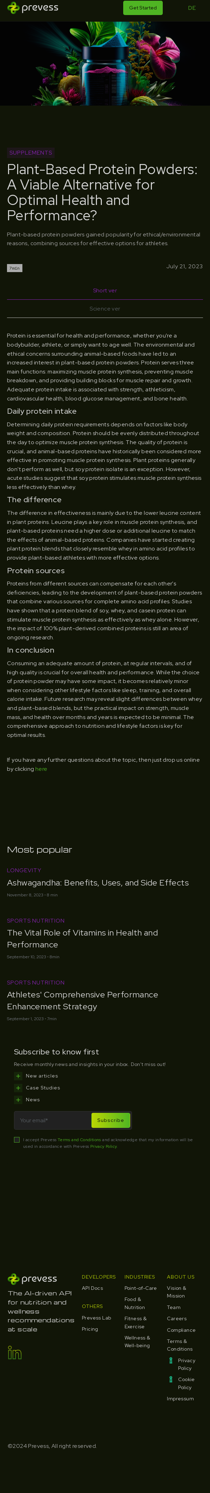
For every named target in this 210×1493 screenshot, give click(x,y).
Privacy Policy (103, 1146)
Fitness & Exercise (136, 1322)
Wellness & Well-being (137, 1342)
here (41, 769)
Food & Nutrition (135, 1303)
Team (174, 1307)
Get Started (143, 8)
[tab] (105, 290)
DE (192, 8)
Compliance (181, 1330)
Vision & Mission (176, 1292)
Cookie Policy (186, 1383)
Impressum (180, 1398)
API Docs (92, 1288)
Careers (177, 1318)
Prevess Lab (96, 1318)
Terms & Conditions (179, 1345)
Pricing (90, 1329)
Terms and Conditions (79, 1140)
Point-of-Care (141, 1288)
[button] (173, 7)
